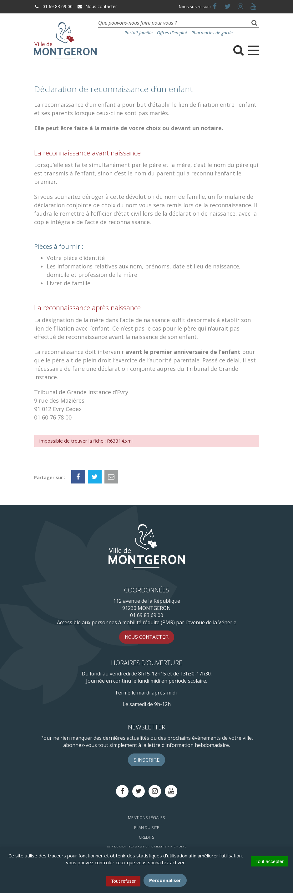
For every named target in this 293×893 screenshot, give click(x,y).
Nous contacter (97, 6)
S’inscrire (146, 760)
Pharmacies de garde (212, 33)
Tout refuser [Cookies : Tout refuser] (123, 881)
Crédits (146, 837)
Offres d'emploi (172, 33)
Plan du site (146, 827)
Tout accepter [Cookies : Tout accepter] (269, 861)
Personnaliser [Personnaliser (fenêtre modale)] (165, 880)
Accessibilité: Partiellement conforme (147, 847)
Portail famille (138, 33)
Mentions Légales (146, 817)
